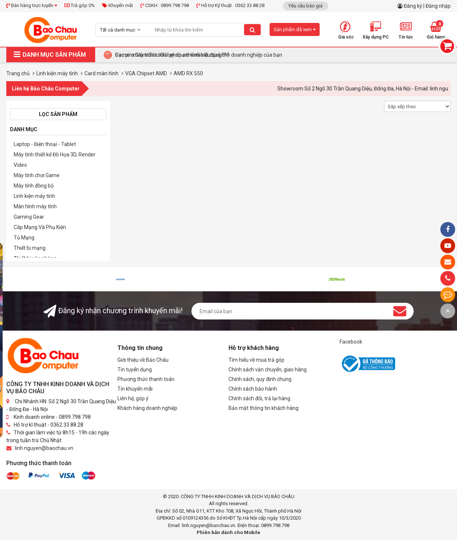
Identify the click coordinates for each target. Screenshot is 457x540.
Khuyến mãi (117, 5)
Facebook (351, 342)
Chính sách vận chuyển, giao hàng (267, 369)
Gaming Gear (29, 217)
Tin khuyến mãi (135, 389)
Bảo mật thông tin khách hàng (263, 408)
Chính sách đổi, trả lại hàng (259, 398)
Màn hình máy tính (35, 206)
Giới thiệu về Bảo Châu (143, 360)
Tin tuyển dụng (134, 369)
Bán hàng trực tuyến (31, 5)
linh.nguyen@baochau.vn (44, 448)
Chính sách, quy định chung (259, 379)
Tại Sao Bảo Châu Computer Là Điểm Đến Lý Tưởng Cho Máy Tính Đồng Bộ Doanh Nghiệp (218, 55)
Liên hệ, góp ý (133, 398)
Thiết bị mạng (30, 248)
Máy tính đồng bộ (34, 186)
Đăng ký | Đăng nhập (427, 6)
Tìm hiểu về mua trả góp (256, 360)
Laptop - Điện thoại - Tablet (45, 144)
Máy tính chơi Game (37, 175)
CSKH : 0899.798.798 (164, 5)
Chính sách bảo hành (252, 389)
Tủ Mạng (24, 238)
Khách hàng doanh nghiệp (147, 408)
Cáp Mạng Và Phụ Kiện (40, 227)
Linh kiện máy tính (34, 196)
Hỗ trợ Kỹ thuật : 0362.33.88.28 (230, 5)
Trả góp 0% (79, 5)
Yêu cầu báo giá (305, 6)
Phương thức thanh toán (145, 379)
